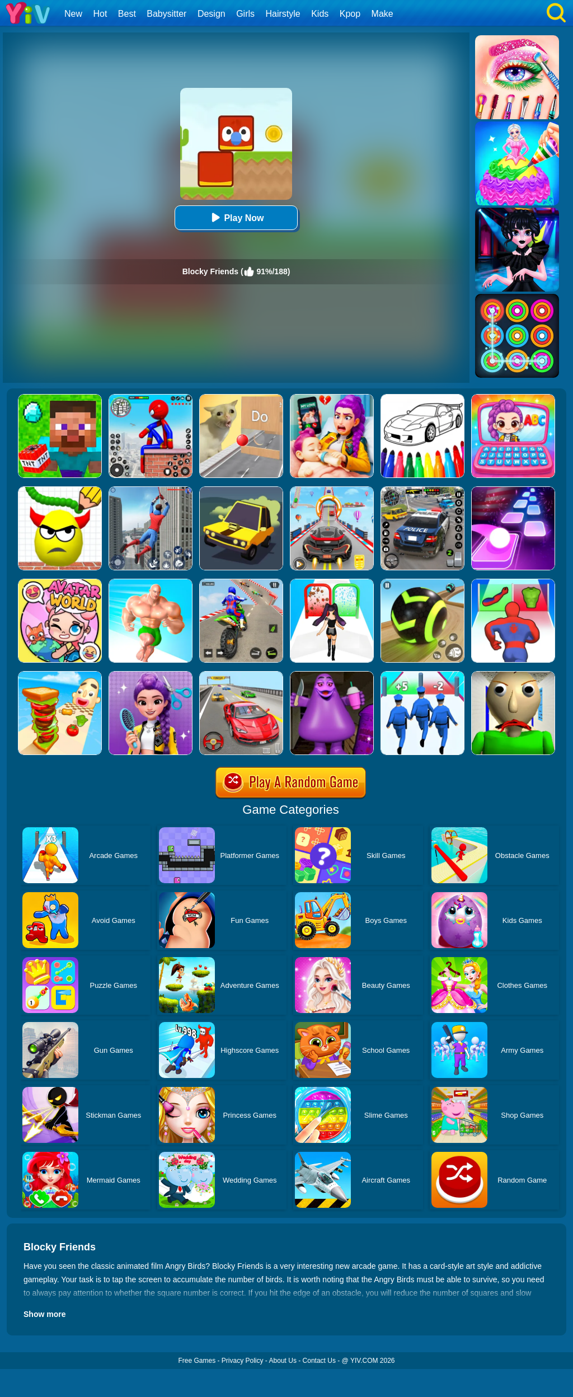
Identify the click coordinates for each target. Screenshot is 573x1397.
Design (212, 13)
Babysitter (166, 13)
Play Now (236, 217)
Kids (319, 13)
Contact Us (319, 1361)
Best (127, 13)
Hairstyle (283, 13)
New (73, 13)
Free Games (196, 1361)
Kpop (350, 13)
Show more (44, 1314)
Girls (245, 13)
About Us (283, 1361)
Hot (100, 13)
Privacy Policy (243, 1361)
